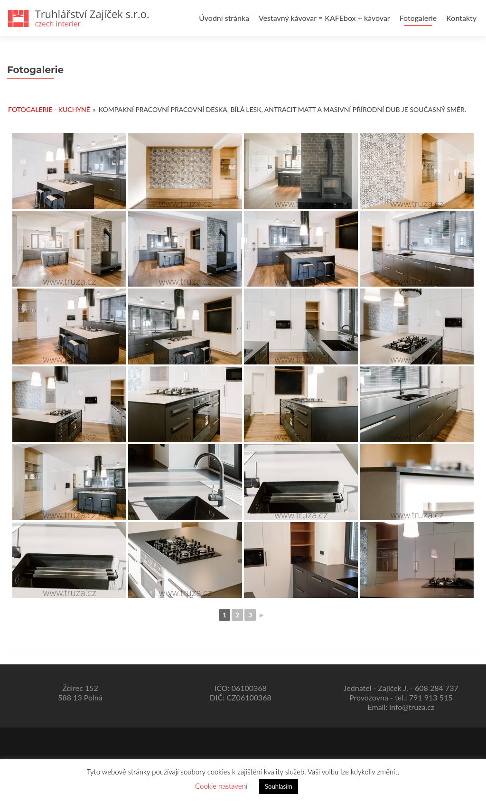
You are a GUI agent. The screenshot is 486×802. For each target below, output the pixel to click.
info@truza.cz (411, 706)
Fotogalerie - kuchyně (49, 109)
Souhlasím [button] (278, 786)
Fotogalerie (418, 17)
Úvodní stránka (224, 17)
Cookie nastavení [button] (221, 786)
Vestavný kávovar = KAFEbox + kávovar (324, 17)
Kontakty (461, 17)
